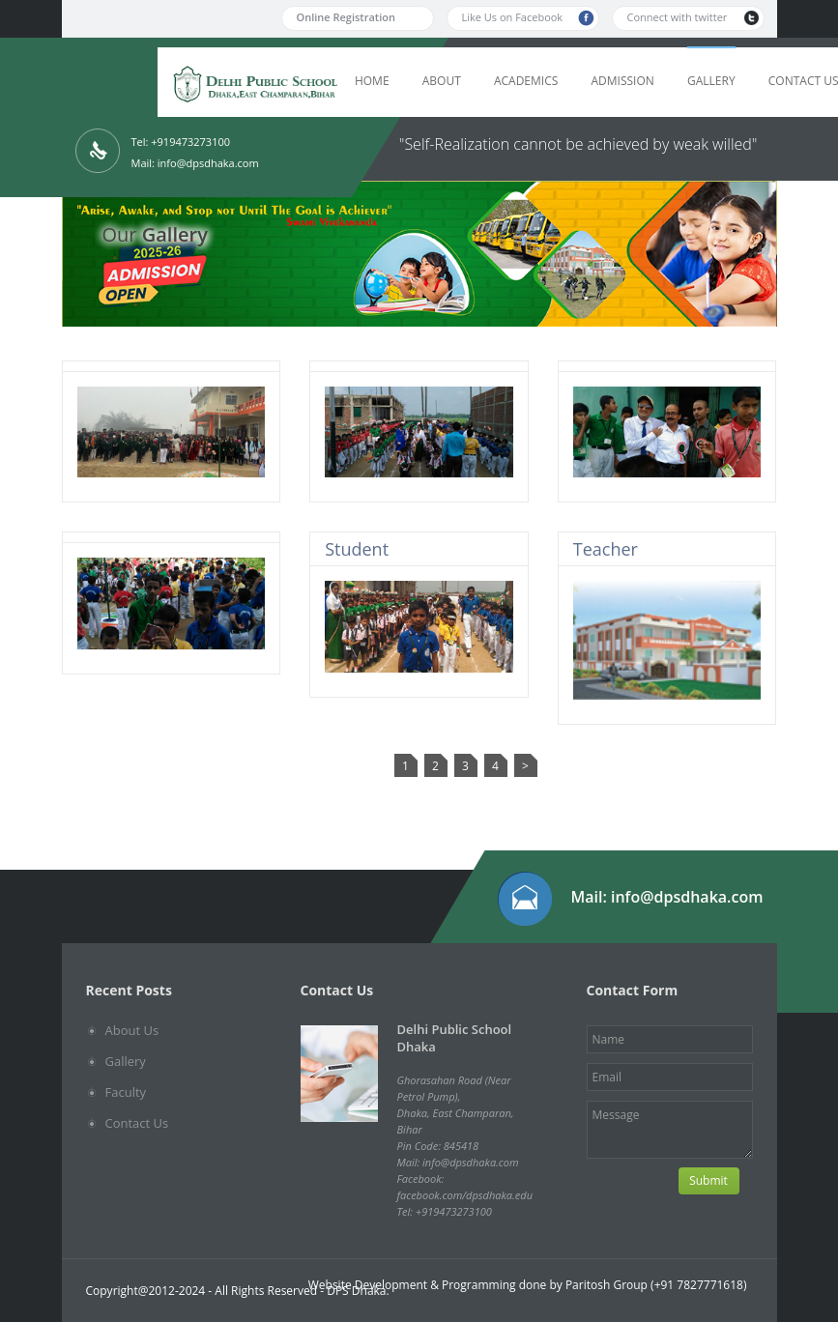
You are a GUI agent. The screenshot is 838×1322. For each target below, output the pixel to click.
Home (372, 80)
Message (670, 1130)
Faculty (126, 1092)
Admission (622, 80)
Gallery (711, 80)
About (441, 80)
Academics (526, 80)
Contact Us (137, 1123)
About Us (132, 1030)
